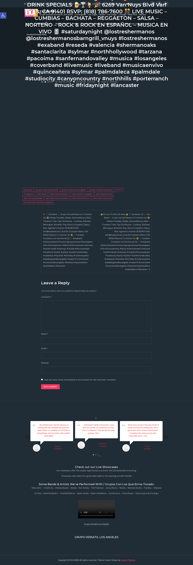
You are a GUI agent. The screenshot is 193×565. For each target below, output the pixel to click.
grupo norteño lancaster (101, 189)
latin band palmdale (33, 198)
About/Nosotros (44, 23)
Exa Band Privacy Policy (37, 34)
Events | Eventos (112, 23)
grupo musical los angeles (74, 189)
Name (44, 334)
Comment (46, 297)
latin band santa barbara (57, 198)
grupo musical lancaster (47, 189)
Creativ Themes (128, 560)
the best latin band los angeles (38, 202)
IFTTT (119, 189)
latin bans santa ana (102, 198)
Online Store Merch (92, 23)
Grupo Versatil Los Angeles (96, 524)
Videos (76, 23)
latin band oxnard (104, 194)
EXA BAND (47, 11)
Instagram (29, 194)
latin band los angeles (82, 194)
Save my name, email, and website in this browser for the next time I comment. (80, 380)
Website (45, 363)
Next (166, 437)
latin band (42, 194)
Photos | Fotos (62, 23)
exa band (28, 189)
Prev (27, 437)
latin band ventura (80, 198)
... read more (58, 436)
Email (44, 348)
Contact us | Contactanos (136, 23)
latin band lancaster (59, 194)
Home (29, 23)
